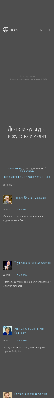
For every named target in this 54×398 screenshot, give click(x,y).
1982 (25, 340)
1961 (24, 209)
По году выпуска (34, 168)
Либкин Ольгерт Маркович (30, 197)
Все (6, 177)
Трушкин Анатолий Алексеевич (32, 262)
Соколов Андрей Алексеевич (31, 393)
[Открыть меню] (50, 29)
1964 (25, 275)
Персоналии (30, 77)
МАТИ (19, 209)
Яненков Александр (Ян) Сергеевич (29, 330)
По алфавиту (15, 168)
